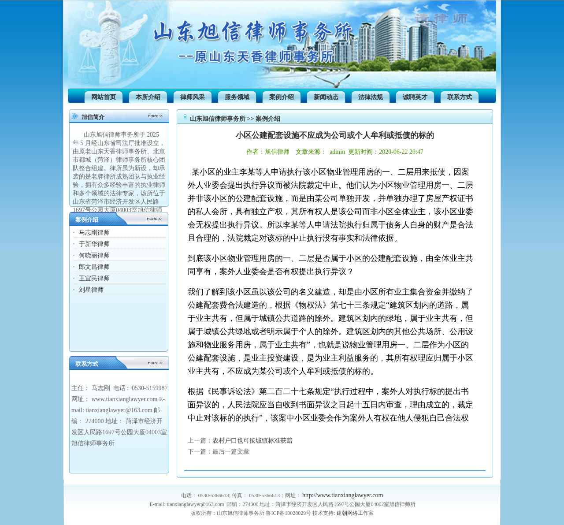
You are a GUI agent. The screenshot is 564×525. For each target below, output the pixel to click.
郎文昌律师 (94, 267)
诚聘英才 (415, 97)
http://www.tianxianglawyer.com (342, 495)
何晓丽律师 (94, 255)
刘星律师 (91, 290)
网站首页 (103, 97)
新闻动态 (326, 97)
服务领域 (237, 97)
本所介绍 (148, 97)
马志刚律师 (94, 232)
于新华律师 (94, 244)
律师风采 (192, 97)
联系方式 (459, 97)
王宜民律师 (94, 278)
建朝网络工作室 (355, 513)
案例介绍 (281, 97)
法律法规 (370, 97)
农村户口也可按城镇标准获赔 (252, 440)
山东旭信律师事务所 (217, 118)
